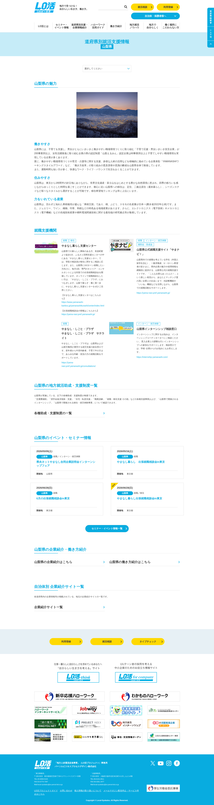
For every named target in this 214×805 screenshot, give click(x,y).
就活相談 (145, 7)
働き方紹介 (116, 26)
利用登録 (170, 7)
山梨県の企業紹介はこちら (53, 562)
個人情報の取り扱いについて (87, 790)
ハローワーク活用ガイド (98, 26)
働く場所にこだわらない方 (170, 26)
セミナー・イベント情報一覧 (109, 528)
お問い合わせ (66, 790)
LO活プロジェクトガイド (46, 790)
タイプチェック (151, 641)
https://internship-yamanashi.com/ (152, 357)
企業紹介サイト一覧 (48, 607)
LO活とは (43, 26)
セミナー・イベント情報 (61, 26)
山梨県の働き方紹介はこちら (130, 562)
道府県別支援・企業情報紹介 (79, 26)
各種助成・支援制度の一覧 (53, 413)
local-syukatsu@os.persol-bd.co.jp (50, 784)
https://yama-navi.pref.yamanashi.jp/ (78, 314)
